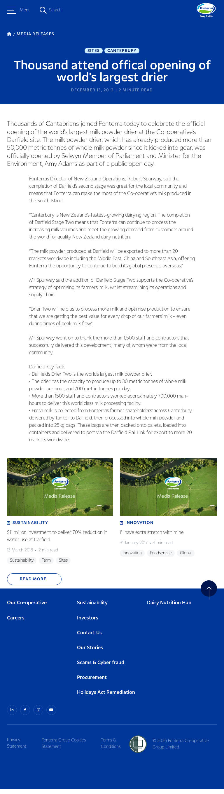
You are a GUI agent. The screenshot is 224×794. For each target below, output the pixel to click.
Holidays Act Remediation (106, 698)
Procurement (92, 683)
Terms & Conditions (113, 748)
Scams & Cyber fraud (100, 668)
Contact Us (89, 638)
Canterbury (121, 51)
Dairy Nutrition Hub (169, 608)
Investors (87, 623)
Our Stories (90, 653)
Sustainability (92, 608)
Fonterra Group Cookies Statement (65, 748)
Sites (94, 51)
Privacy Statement (16, 748)
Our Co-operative (27, 608)
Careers (15, 623)
